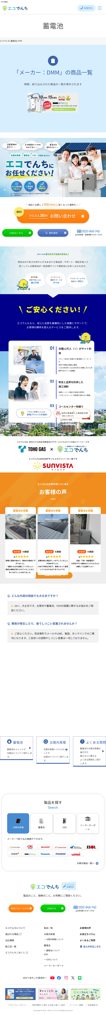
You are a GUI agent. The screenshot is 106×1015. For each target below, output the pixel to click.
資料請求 (56, 233)
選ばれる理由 (13, 934)
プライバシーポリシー (18, 1005)
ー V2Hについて (51, 959)
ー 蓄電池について (52, 950)
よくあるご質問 (87, 940)
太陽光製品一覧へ (88, 863)
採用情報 (93, 1005)
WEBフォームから (21, 908)
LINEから (55, 908)
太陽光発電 (57, 742)
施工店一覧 (10, 946)
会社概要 (9, 940)
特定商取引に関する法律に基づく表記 (48, 1005)
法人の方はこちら (90, 946)
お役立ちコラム (87, 934)
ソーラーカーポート (88, 823)
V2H (64, 823)
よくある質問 (96, 742)
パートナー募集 (76, 1005)
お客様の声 (85, 928)
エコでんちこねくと (16, 952)
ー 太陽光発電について (54, 939)
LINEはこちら (20, 233)
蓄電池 (18, 742)
